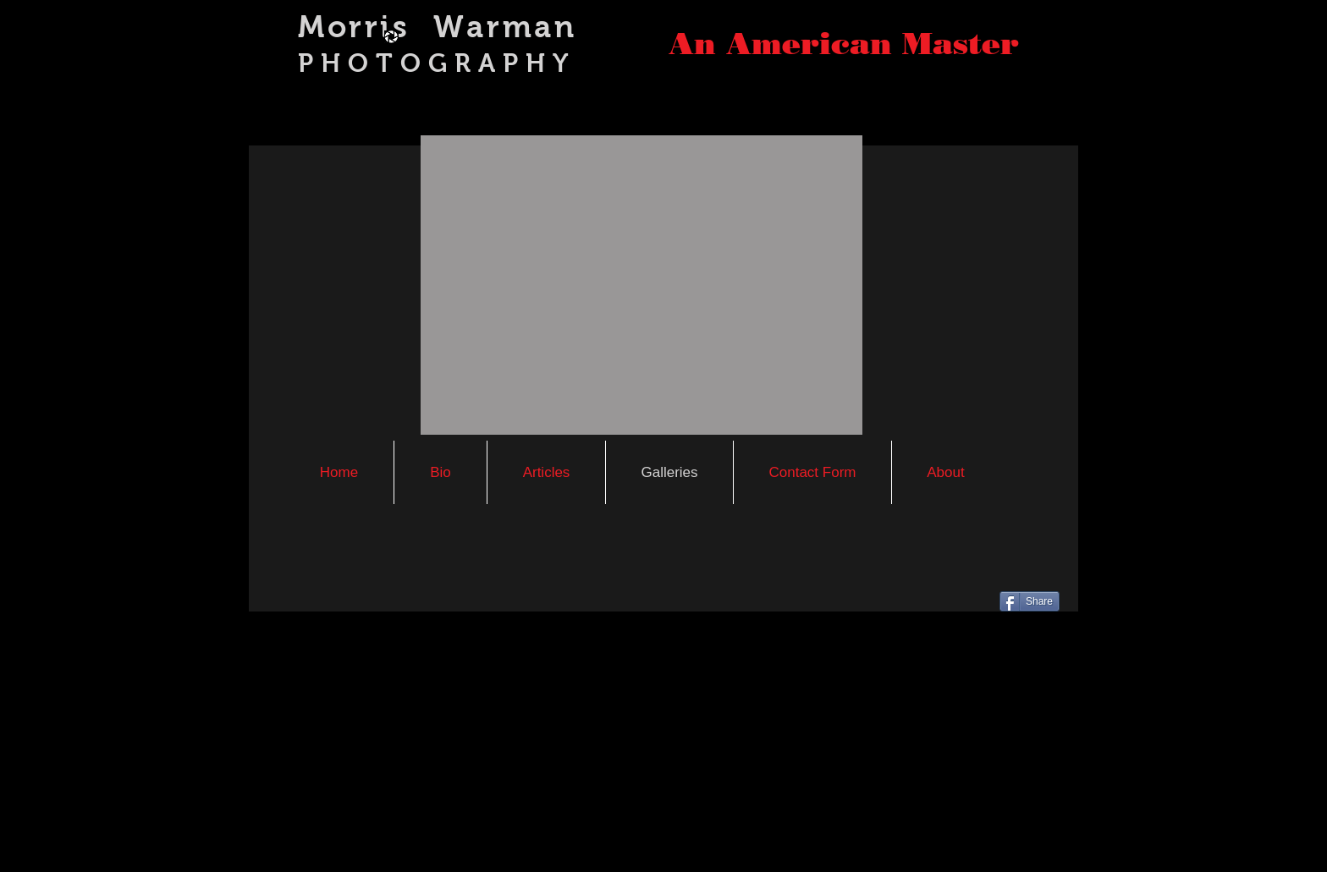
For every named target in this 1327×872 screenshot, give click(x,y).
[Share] (1029, 601)
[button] (641, 285)
